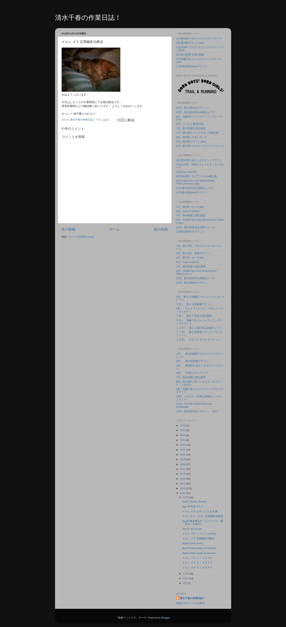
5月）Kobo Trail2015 (187, 262)
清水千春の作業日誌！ (88, 17)
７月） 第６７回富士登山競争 (194, 316)
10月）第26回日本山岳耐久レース (195, 112)
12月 (186, 497)
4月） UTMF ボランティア (192, 373)
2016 (183, 473)
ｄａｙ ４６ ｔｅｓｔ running (199, 533)
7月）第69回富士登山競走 (191, 215)
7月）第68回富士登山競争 (191, 266)
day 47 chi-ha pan (192, 528)
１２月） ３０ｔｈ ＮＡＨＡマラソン (198, 339)
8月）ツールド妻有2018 (190, 124)
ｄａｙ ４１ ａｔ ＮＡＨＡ (197, 557)
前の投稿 (161, 229)
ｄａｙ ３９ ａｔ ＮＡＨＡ (197, 567)
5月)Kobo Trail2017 (187, 172)
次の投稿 (68, 229)
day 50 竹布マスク (192, 506)
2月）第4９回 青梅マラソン (193, 253)
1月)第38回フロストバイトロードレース (199, 38)
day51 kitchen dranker (194, 501)
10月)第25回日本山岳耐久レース (194, 188)
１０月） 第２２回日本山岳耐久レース (199, 328)
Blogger (165, 617)
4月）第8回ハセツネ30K (190, 206)
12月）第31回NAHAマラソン (192, 282)
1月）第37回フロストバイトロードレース (200, 146)
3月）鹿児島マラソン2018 (191, 141)
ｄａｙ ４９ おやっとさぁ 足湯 (200, 511)
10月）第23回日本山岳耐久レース (195, 278)
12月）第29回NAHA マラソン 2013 (197, 411)
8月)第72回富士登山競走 (190, 54)
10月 (186, 578)
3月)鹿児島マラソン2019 (190, 43)
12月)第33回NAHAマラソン (191, 192)
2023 (183, 440)
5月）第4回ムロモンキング (191, 137)
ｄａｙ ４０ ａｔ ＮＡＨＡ (197, 562)
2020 (183, 454)
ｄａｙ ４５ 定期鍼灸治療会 (198, 538)
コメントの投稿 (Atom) (81, 236)
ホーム (114, 229)
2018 (183, 464)
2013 (183, 488)
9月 (185, 583)
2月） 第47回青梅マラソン (192, 361)
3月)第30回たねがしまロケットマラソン (199, 160)
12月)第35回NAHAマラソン (191, 66)
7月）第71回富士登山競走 (191, 128)
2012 (183, 493)
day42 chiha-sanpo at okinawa (199, 553)
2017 (183, 469)
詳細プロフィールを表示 (190, 603)
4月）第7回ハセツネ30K (190, 257)
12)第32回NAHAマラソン (190, 231)
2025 (183, 430)
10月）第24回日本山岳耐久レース (195, 227)
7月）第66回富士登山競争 (191, 377)
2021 (183, 449)
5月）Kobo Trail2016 (187, 211)
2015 (183, 478)
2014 (183, 483)
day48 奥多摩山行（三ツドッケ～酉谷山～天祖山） (202, 522)
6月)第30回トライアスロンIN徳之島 (196, 176)
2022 (183, 444)
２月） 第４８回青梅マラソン (194, 304)
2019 (183, 459)
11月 (186, 573)
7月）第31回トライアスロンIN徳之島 (197, 132)
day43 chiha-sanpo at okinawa (199, 548)
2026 (183, 425)
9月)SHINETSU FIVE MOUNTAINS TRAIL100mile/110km (195, 182)
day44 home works (192, 543)
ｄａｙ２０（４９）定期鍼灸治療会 (202, 516)
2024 (183, 435)
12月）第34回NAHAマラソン (192, 107)
